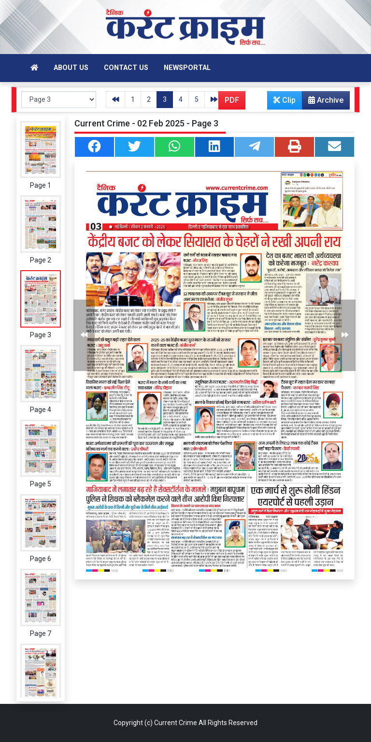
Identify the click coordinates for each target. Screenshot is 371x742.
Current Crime (175, 723)
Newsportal (187, 68)
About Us (71, 68)
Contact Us (126, 68)
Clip (284, 100)
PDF (232, 100)
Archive (322, 102)
